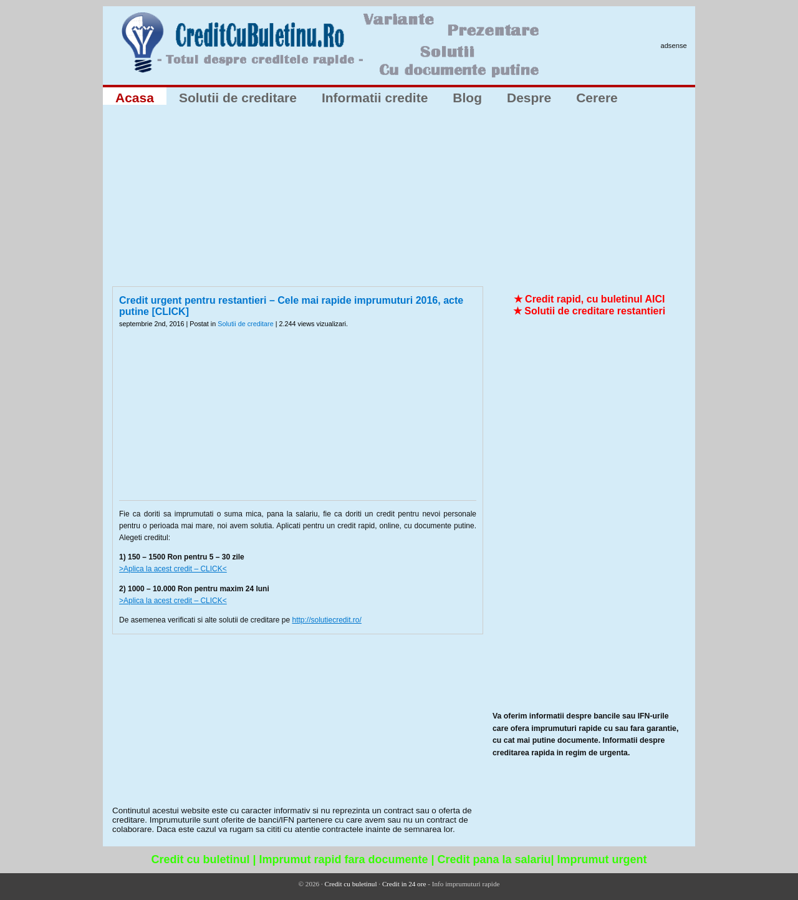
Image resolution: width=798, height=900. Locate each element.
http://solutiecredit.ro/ (326, 620)
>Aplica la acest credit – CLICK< (173, 568)
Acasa (134, 97)
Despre (529, 97)
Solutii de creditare (238, 97)
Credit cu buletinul (351, 884)
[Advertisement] (399, 199)
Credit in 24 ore (404, 884)
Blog (467, 97)
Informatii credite (375, 97)
